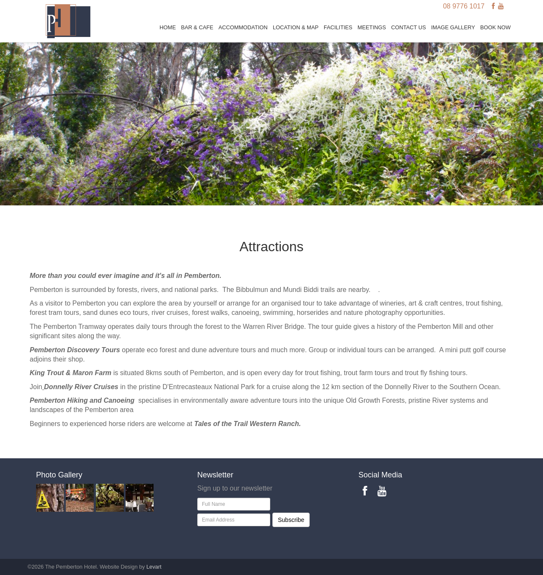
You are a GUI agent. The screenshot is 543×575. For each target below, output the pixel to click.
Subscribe (291, 519)
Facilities (338, 27)
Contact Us (408, 27)
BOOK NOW (495, 27)
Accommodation (243, 27)
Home (168, 27)
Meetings (372, 27)
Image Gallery (453, 27)
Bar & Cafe (197, 27)
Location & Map (296, 27)
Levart (154, 567)
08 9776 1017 (463, 6)
